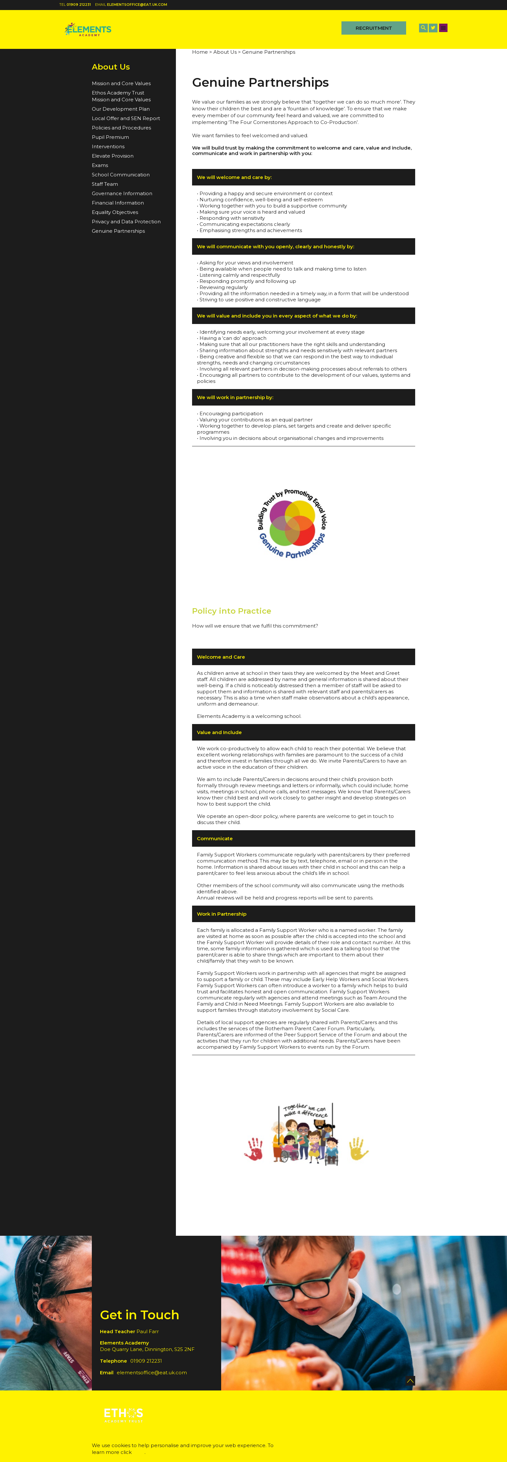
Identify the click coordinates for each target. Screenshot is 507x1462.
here (139, 1452)
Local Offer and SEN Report (126, 118)
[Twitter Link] (433, 28)
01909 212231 (79, 5)
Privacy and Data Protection (126, 221)
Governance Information (122, 193)
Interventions (108, 146)
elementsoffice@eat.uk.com (137, 5)
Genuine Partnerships (118, 231)
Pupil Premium (110, 137)
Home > (202, 52)
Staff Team (105, 184)
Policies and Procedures (121, 128)
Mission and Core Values (121, 83)
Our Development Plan (121, 109)
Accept (383, 1447)
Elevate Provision (113, 156)
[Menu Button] (443, 28)
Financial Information (118, 203)
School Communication (121, 175)
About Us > (227, 52)
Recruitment (374, 28)
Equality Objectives (115, 212)
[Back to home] (87, 29)
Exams (100, 165)
